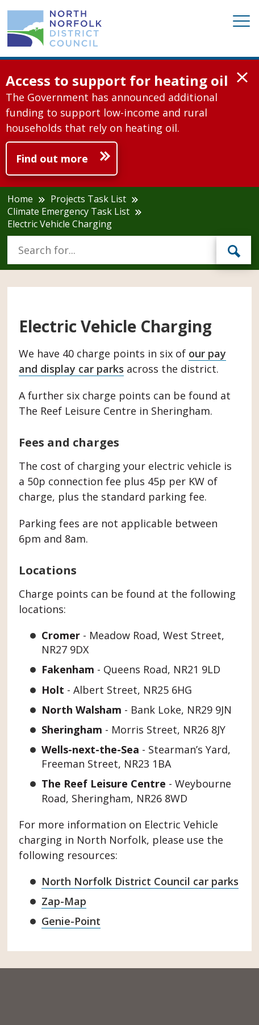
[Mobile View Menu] (241, 23)
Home (20, 199)
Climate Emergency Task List (68, 211)
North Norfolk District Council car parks (140, 881)
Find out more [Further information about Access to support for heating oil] (52, 158)
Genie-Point (71, 921)
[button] (242, 78)
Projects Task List (88, 199)
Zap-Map (63, 901)
